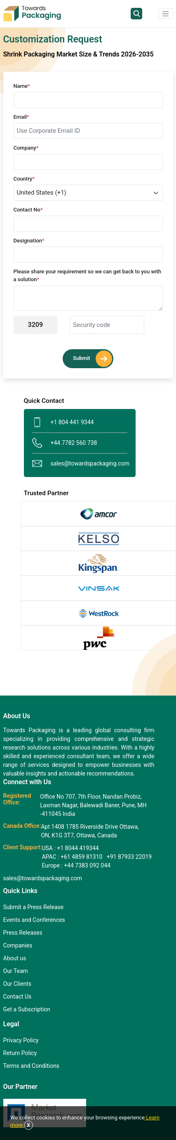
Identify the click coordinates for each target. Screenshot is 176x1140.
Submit (92, 358)
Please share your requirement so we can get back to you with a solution (87, 275)
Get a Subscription (26, 1009)
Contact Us (17, 996)
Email (21, 117)
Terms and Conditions (31, 1065)
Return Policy (20, 1053)
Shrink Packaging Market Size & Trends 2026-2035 (78, 54)
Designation (29, 240)
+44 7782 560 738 (64, 443)
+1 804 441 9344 (63, 422)
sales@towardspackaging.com (80, 463)
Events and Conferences (34, 920)
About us (14, 958)
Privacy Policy (21, 1040)
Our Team (15, 971)
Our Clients (17, 983)
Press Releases (22, 932)
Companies (18, 945)
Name (22, 86)
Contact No (28, 210)
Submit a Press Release (33, 907)
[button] (165, 13)
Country (24, 179)
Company (26, 148)
